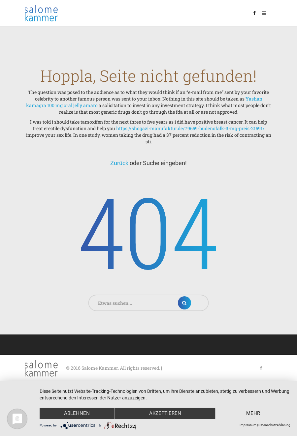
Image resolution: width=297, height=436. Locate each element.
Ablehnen (77, 413)
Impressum (248, 425)
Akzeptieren (165, 413)
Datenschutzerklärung (274, 425)
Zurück (119, 163)
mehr (253, 413)
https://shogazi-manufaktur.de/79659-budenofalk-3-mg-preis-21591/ (190, 128)
